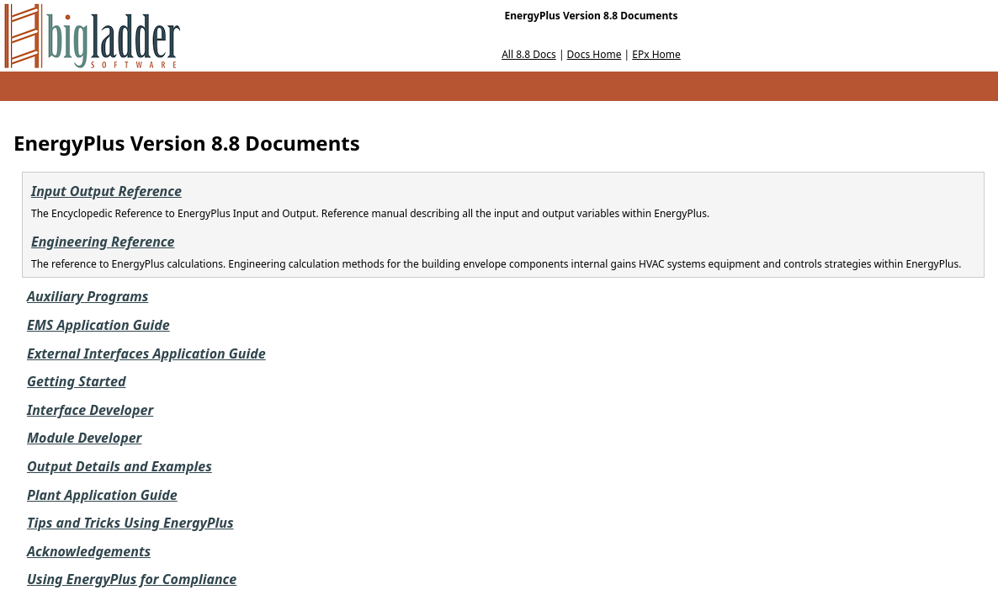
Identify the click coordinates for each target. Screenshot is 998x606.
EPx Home (656, 54)
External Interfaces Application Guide (146, 353)
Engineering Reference (102, 241)
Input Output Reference (106, 191)
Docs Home (594, 54)
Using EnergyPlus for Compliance (131, 579)
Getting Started (76, 381)
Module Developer (84, 437)
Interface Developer (90, 410)
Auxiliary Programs (87, 296)
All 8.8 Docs (529, 54)
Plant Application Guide (102, 495)
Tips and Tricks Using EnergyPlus (130, 522)
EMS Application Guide (98, 325)
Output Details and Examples (119, 466)
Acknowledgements (89, 551)
